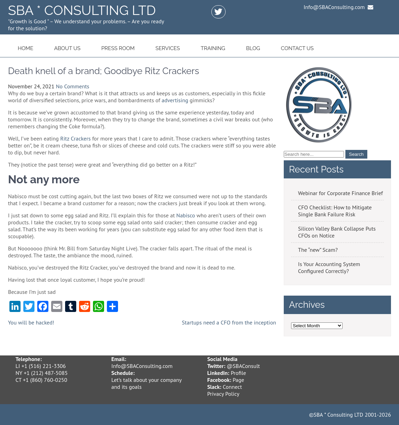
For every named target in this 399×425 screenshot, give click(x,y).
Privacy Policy (223, 393)
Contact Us (297, 48)
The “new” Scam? (318, 249)
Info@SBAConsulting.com (142, 365)
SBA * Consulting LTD (82, 10)
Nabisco (185, 215)
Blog (253, 48)
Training (213, 48)
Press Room (118, 48)
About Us (67, 48)
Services (168, 48)
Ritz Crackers (75, 138)
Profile (238, 372)
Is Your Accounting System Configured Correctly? (329, 267)
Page (238, 379)
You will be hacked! (31, 322)
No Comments (72, 86)
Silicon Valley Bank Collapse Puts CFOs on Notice (337, 232)
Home (25, 48)
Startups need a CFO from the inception (229, 322)
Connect (232, 386)
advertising (175, 100)
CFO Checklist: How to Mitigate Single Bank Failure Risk (335, 211)
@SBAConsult (243, 365)
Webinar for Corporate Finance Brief (340, 193)
